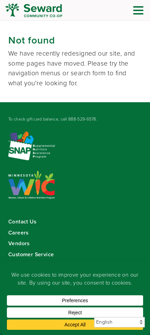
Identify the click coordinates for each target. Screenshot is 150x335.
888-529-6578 (82, 119)
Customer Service (31, 254)
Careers (18, 233)
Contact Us (22, 222)
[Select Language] (119, 322)
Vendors (19, 243)
